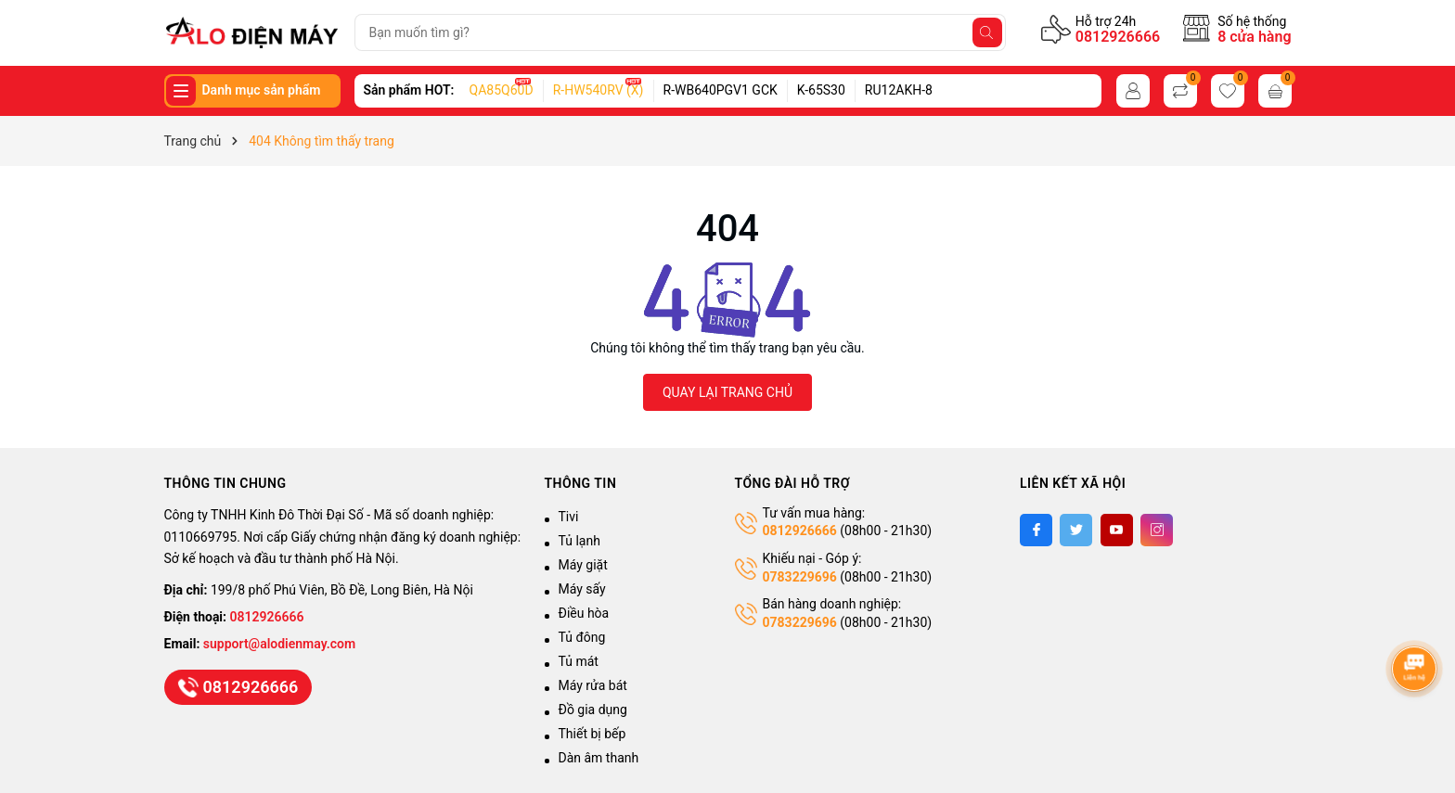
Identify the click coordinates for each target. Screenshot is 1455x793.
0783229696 (800, 576)
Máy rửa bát (593, 685)
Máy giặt (583, 564)
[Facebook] (1036, 530)
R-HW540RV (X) (598, 90)
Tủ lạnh (579, 540)
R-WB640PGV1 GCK (720, 90)
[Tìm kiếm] (987, 32)
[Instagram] (1156, 530)
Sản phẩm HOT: (409, 90)
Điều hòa (584, 613)
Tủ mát (579, 661)
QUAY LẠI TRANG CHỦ (727, 392)
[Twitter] (1076, 530)
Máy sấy (582, 589)
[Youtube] (1117, 530)
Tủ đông (582, 637)
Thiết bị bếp (592, 733)
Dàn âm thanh (599, 757)
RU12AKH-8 (899, 90)
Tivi (569, 516)
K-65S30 (821, 90)
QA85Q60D (502, 90)
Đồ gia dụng (593, 709)
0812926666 (1117, 36)
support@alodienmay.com (279, 643)
